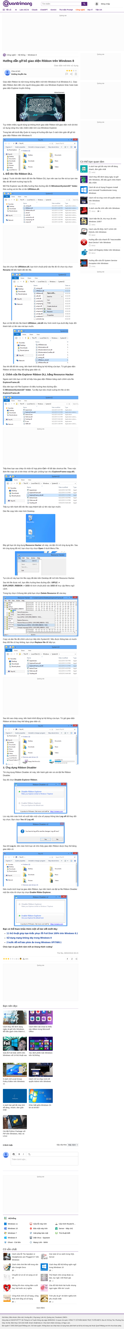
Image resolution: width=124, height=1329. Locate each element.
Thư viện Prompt (66, 10)
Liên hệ (43, 1317)
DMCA (65, 1317)
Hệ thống (21, 55)
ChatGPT (44, 10)
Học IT (90, 10)
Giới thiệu (5, 1317)
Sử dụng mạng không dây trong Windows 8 (29, 938)
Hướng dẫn (28, 1317)
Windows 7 (10, 1233)
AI (16, 10)
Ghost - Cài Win (12, 1242)
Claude (34, 10)
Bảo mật (20, 1317)
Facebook (58, 1317)
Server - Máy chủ (64, 1228)
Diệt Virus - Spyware (40, 1238)
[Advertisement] (63, 34)
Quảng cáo (50, 1317)
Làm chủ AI (24, 10)
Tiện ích (99, 10)
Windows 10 (11, 1228)
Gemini (53, 10)
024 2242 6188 (23, 1323)
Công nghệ (80, 10)
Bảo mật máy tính (39, 1228)
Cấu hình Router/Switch (66, 1224)
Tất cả (8, 10)
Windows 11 (11, 1224)
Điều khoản (13, 1317)
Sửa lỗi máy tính (38, 1224)
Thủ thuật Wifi (62, 1233)
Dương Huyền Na (19, 74)
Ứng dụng (36, 1317)
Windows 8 (32, 55)
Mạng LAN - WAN (39, 1242)
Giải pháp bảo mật (39, 1233)
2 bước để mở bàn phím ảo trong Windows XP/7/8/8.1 (34, 942)
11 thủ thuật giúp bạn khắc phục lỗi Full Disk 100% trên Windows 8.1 (42, 933)
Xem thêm (40, 1308)
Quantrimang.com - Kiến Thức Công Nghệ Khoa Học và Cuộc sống (17, 3)
